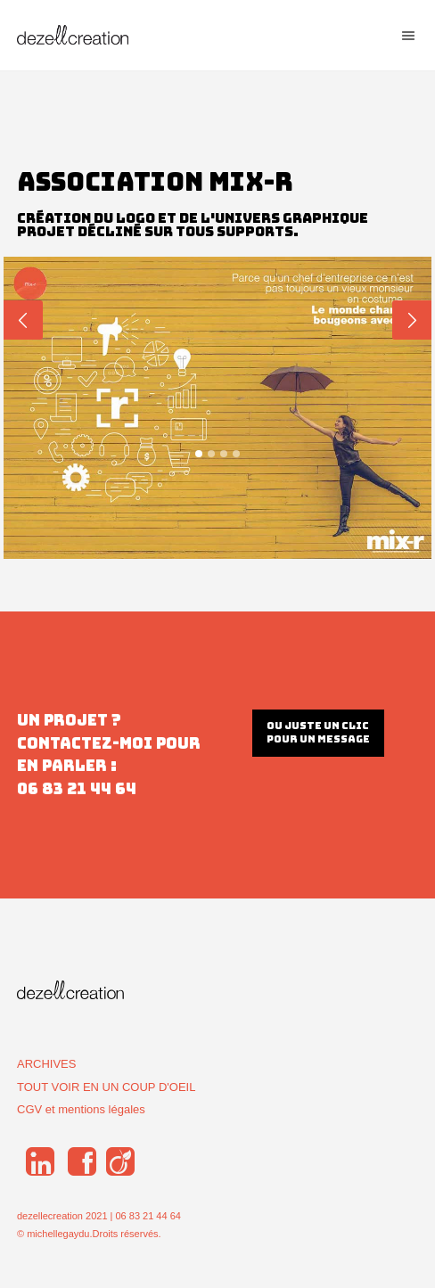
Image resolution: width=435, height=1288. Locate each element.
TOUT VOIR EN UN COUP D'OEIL (106, 1087)
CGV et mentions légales (81, 1109)
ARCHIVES (46, 1064)
